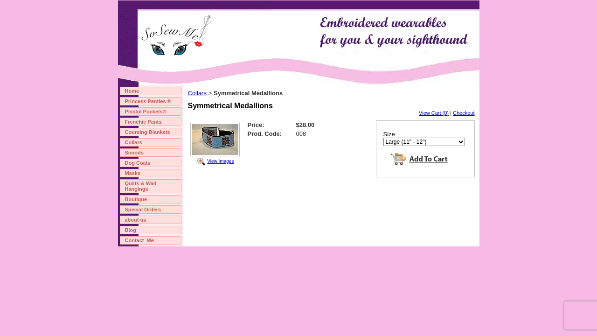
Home (132, 91)
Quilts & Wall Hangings (140, 186)
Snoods (134, 152)
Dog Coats (138, 163)
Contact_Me (139, 240)
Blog (130, 230)
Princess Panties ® (148, 101)
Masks (133, 173)
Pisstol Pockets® (146, 111)
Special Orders (143, 209)
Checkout (463, 113)
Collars (133, 142)
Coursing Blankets (147, 132)
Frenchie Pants (143, 122)
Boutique (136, 199)
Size (389, 134)
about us (135, 220)
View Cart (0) (434, 113)
